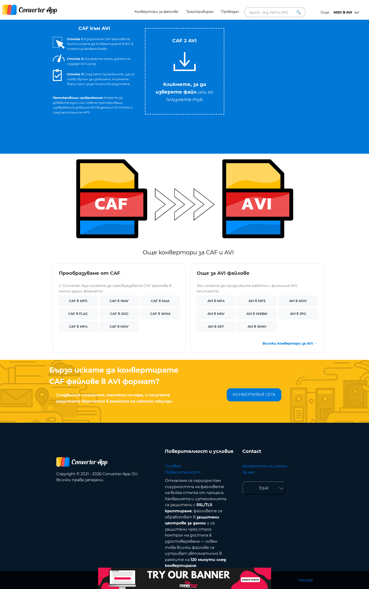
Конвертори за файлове (156, 12)
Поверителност (182, 472)
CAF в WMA (160, 314)
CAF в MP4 (78, 326)
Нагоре (305, 580)
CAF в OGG (119, 314)
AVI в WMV (257, 326)
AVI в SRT (216, 326)
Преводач (230, 12)
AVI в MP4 (216, 301)
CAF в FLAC (78, 314)
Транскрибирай (199, 12)
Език (263, 488)
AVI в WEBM (256, 314)
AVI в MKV (216, 314)
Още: (336, 12)
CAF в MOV (119, 326)
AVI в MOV (298, 301)
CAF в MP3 (78, 301)
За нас (248, 472)
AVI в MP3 (257, 301)
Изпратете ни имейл (265, 466)
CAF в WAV (119, 301)
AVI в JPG (298, 314)
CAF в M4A (160, 301)
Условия (173, 466)
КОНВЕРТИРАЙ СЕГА (254, 394)
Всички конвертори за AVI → (290, 343)
